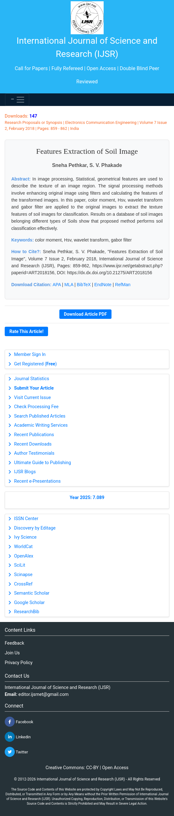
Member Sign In (30, 354)
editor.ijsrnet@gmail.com (44, 694)
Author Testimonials (34, 453)
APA (56, 284)
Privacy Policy (19, 662)
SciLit (19, 565)
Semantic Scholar (31, 593)
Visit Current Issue (32, 397)
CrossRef (23, 584)
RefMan (122, 284)
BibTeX (84, 284)
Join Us (12, 653)
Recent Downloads (33, 444)
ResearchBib (26, 611)
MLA (68, 284)
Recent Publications (34, 434)
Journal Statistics (31, 378)
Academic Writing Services (41, 425)
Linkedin (18, 737)
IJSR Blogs (25, 472)
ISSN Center (26, 518)
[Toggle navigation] (17, 99)
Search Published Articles (39, 416)
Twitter (16, 752)
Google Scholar (29, 602)
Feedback (14, 643)
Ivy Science (25, 537)
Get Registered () (35, 364)
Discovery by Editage (35, 528)
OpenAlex (23, 556)
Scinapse (23, 574)
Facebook (19, 722)
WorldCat (23, 546)
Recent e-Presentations (37, 481)
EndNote (102, 284)
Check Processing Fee (36, 406)
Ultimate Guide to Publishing (42, 462)
